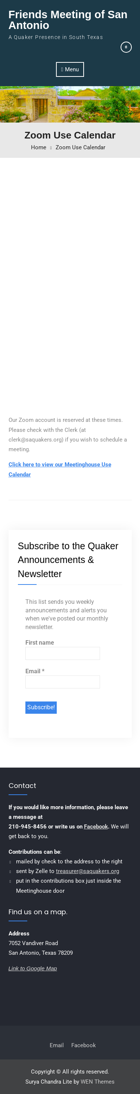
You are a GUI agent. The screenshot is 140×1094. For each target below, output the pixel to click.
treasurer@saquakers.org (87, 871)
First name (39, 642)
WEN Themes (98, 1081)
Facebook (96, 826)
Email (34, 671)
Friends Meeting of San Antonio (68, 20)
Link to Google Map (33, 968)
